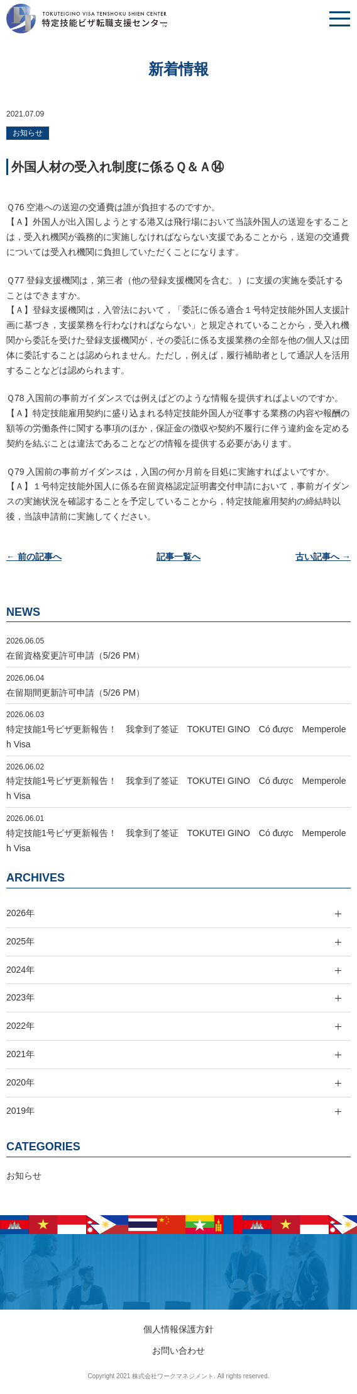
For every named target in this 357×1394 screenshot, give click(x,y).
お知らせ (28, 132)
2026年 (20, 913)
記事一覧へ (178, 557)
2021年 (20, 1054)
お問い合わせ (178, 1351)
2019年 (20, 1111)
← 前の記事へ (34, 557)
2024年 (20, 970)
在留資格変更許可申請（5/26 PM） (75, 655)
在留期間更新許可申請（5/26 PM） (75, 693)
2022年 (20, 1026)
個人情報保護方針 (178, 1329)
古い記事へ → (323, 557)
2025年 (20, 941)
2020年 (20, 1082)
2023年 (20, 997)
